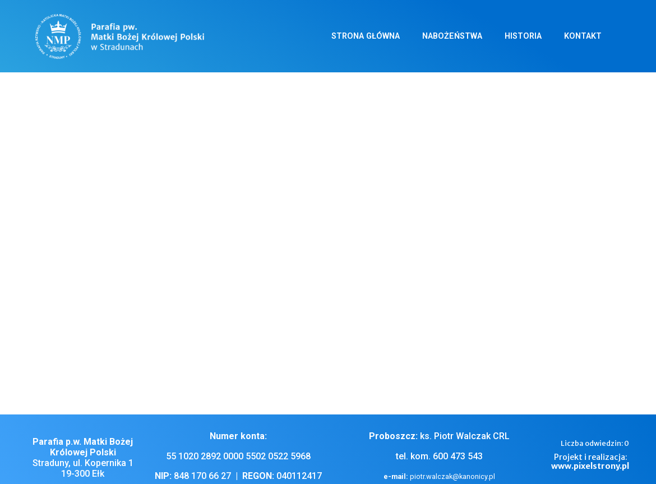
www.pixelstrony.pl (590, 466)
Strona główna (365, 36)
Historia (523, 36)
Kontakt (583, 36)
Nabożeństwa (452, 36)
